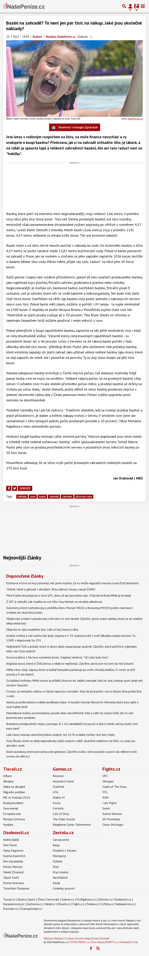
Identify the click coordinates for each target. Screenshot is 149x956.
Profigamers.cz (86, 899)
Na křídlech (60, 877)
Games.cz (62, 769)
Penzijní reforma (14, 819)
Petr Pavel (10, 845)
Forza (56, 803)
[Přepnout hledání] (124, 6)
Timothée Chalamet (16, 888)
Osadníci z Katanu (64, 850)
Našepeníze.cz (124, 904)
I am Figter (109, 803)
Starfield (58, 787)
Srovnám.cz (10, 909)
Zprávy (21, 899)
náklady (22, 496)
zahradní (67, 496)
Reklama (48, 938)
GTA (55, 792)
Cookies (70, 938)
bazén (42, 496)
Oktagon (108, 781)
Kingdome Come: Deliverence (72, 824)
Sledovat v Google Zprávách (75, 127)
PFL (105, 792)
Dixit (56, 867)
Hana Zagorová (13, 850)
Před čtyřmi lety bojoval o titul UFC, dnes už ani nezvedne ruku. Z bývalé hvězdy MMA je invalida (68, 595)
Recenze (58, 776)
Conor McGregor (112, 824)
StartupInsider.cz (31, 909)
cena (32, 496)
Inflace (7, 776)
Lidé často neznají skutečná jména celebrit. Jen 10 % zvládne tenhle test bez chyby (60, 735)
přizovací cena (84, 496)
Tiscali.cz (12, 769)
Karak (56, 883)
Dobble (57, 861)
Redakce (59, 938)
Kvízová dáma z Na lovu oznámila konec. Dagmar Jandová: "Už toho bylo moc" (57, 657)
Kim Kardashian (13, 861)
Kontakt (105, 938)
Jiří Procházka (111, 819)
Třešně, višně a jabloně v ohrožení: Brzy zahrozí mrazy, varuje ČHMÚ (50, 589)
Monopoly (59, 856)
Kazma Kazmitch (14, 856)
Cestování (52, 899)
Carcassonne (61, 840)
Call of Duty (61, 814)
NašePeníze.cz (135, 118)
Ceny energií (10, 808)
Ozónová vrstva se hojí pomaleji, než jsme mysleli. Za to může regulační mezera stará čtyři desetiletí (72, 583)
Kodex (96, 938)
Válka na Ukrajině (14, 787)
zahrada (54, 496)
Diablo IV (59, 797)
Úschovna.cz (35, 904)
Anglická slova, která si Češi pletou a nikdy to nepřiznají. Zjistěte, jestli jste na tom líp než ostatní (70, 663)
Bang (56, 845)
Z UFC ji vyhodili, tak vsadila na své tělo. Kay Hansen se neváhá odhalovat (54, 602)
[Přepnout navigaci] (130, 6)
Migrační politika (14, 792)
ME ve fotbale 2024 (16, 797)
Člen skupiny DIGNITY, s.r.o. (105, 942)
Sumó (106, 808)
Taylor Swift (11, 877)
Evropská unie (12, 814)
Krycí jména (60, 872)
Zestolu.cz (63, 833)
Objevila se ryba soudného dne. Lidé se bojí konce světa (42, 629)
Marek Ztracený (13, 872)
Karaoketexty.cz (13, 904)
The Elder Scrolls (64, 819)
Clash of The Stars (114, 787)
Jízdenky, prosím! (64, 888)
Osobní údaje (83, 938)
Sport (32, 899)
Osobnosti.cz (16, 833)
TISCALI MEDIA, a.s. (79, 942)
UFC (105, 776)
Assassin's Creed (63, 781)
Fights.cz (111, 769)
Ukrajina (8, 781)
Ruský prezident (13, 803)
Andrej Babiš (11, 840)
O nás (135, 942)
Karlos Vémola (112, 814)
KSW (105, 797)
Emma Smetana (13, 883)
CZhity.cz (107, 904)
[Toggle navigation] (143, 6)
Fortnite (58, 808)
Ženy (41, 899)
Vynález (8, 824)
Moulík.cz (64, 904)
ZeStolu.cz (105, 899)
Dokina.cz (93, 904)
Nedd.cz (50, 904)
